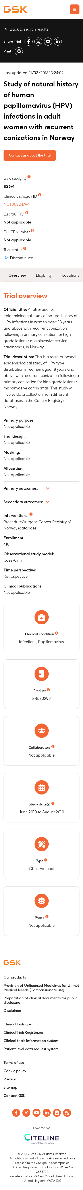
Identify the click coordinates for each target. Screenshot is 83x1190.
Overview (17, 274)
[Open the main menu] (74, 9)
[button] (41, 488)
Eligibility (44, 275)
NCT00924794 (16, 204)
